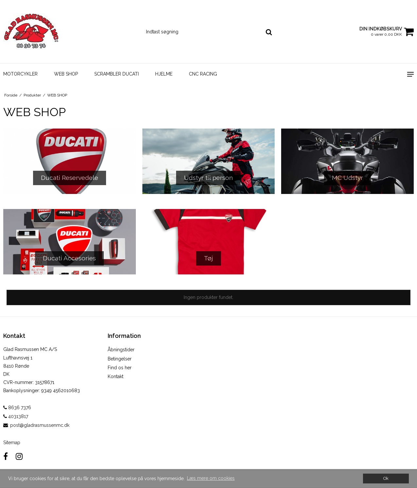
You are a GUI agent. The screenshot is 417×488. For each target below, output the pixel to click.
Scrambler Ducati (116, 74)
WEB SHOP (66, 74)
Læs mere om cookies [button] (211, 478)
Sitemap (11, 442)
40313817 (15, 416)
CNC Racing (203, 74)
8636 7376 (17, 407)
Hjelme (163, 74)
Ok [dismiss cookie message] (386, 478)
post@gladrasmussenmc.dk (39, 425)
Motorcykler (20, 74)
